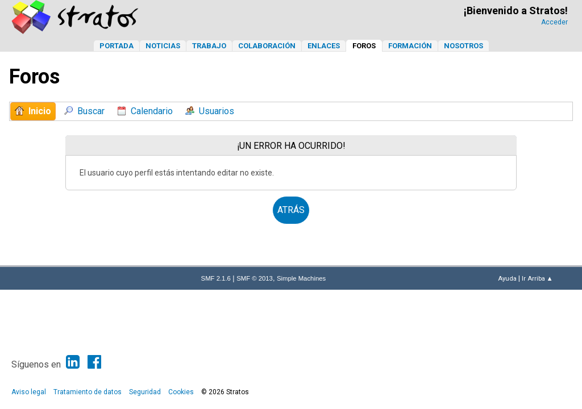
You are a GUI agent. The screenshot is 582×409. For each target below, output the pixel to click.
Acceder (554, 22)
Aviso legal (28, 392)
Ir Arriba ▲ (537, 278)
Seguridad (145, 392)
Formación (410, 45)
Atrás (291, 209)
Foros (364, 45)
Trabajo (209, 45)
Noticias (163, 45)
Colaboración (267, 45)
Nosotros (463, 45)
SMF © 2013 (254, 278)
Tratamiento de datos (87, 392)
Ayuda (507, 278)
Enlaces (323, 45)
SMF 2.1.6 (216, 278)
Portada (116, 45)
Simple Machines (301, 278)
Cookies (181, 392)
